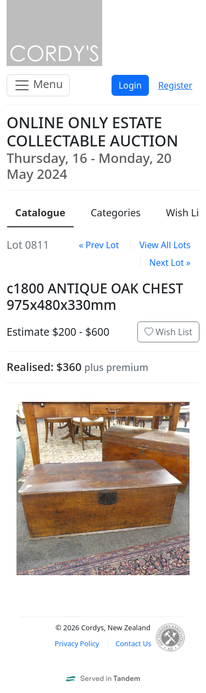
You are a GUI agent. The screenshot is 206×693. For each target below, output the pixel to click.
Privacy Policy (77, 643)
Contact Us (133, 643)
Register (175, 85)
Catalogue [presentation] (40, 212)
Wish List (168, 332)
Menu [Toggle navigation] (38, 85)
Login (130, 85)
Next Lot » (170, 263)
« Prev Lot (99, 245)
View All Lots (165, 245)
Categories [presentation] (116, 212)
